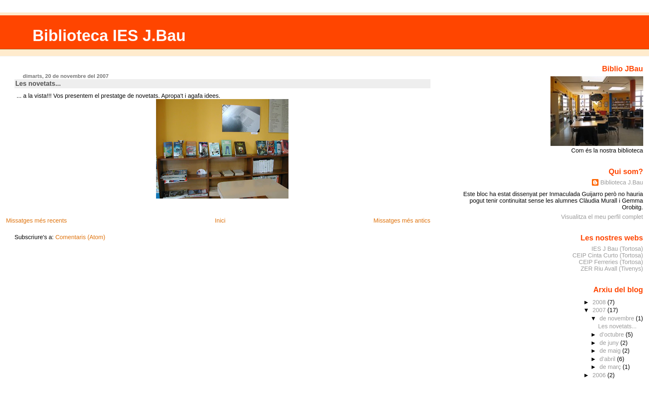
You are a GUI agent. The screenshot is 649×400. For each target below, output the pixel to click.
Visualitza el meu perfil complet (602, 216)
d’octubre (613, 334)
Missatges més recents (36, 220)
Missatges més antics (401, 220)
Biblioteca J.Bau (621, 182)
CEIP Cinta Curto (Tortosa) (607, 255)
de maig (611, 350)
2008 (599, 302)
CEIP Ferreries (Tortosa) (611, 262)
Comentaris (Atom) (80, 237)
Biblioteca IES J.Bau (108, 35)
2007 (599, 310)
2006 (599, 375)
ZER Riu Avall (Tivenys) (612, 268)
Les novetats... (38, 83)
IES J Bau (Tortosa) (617, 248)
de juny (610, 342)
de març (611, 367)
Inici (220, 220)
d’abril (608, 359)
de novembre (618, 318)
